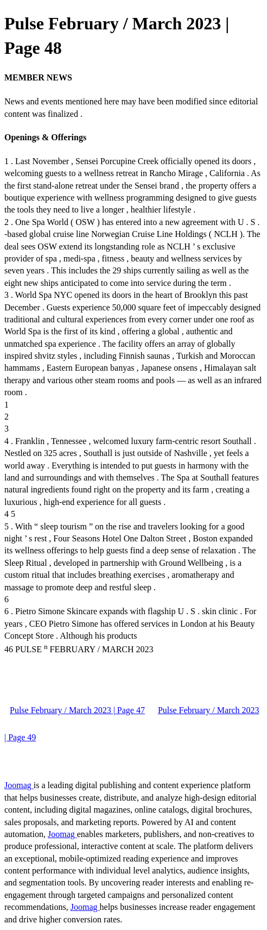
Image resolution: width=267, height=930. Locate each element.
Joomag (19, 785)
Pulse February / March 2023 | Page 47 (77, 710)
